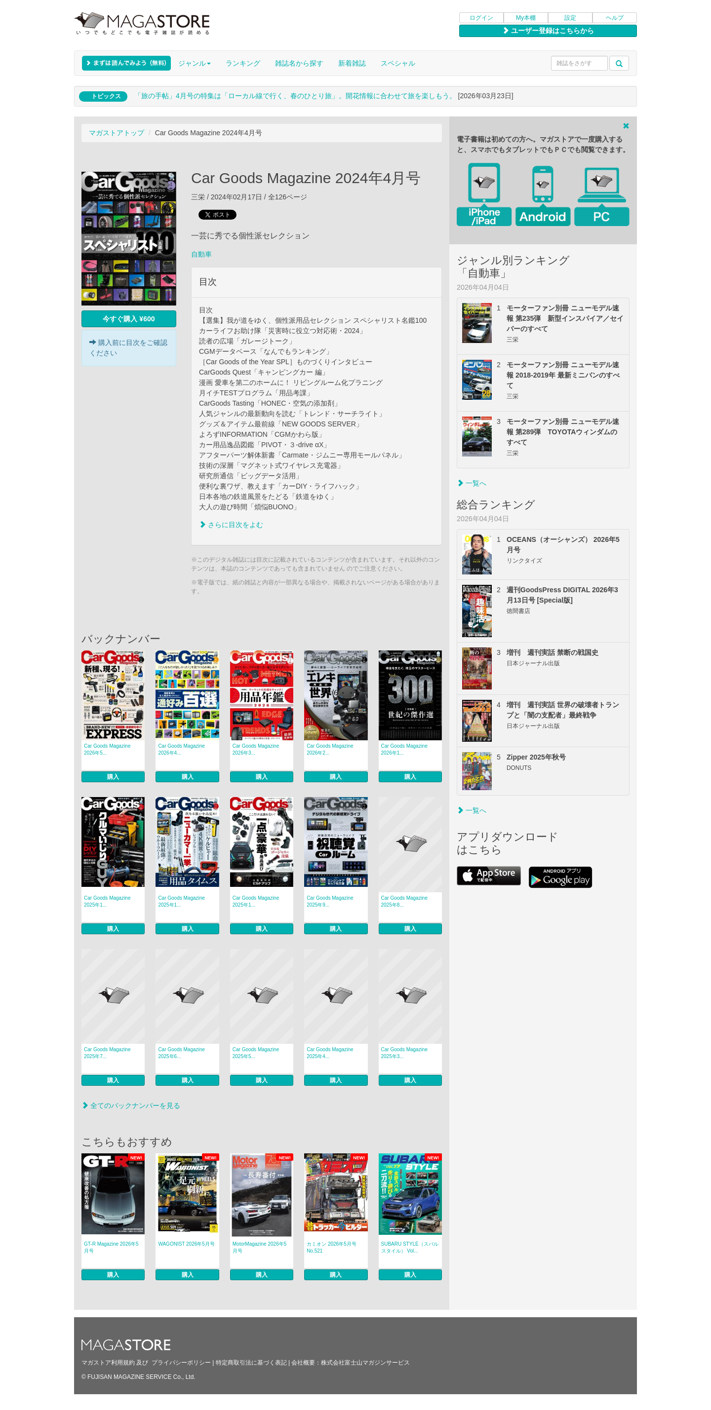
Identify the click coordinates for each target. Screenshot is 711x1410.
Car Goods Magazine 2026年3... (256, 749)
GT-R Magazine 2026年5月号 (111, 1247)
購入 (113, 776)
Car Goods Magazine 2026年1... (404, 749)
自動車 (201, 254)
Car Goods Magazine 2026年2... (330, 749)
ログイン (481, 17)
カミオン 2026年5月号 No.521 (331, 1247)
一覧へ (471, 483)
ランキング (243, 63)
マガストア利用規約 (108, 1362)
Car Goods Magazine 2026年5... (107, 749)
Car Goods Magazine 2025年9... (330, 901)
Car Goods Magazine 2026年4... (181, 749)
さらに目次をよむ (231, 525)
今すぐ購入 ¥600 (129, 319)
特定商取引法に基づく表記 (251, 1362)
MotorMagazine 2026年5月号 (260, 1247)
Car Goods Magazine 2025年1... (107, 901)
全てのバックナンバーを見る (130, 1105)
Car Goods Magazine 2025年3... (404, 1053)
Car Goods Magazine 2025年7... (107, 1053)
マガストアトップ (116, 133)
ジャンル (194, 63)
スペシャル (398, 63)
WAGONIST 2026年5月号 (186, 1244)
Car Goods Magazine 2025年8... (404, 901)
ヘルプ (615, 17)
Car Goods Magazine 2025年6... (181, 1053)
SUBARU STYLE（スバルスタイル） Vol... (409, 1247)
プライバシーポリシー (181, 1362)
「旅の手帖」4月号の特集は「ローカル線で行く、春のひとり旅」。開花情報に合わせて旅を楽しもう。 (295, 96)
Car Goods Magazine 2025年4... (330, 1053)
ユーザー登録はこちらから (548, 31)
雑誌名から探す (299, 63)
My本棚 (526, 17)
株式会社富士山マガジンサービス (365, 1362)
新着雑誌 (352, 63)
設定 (570, 17)
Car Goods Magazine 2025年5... (256, 1053)
